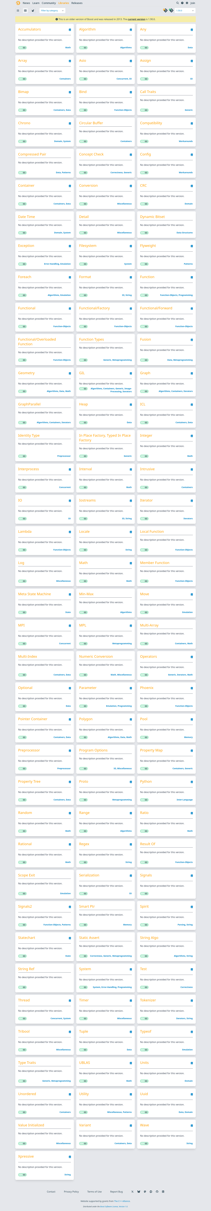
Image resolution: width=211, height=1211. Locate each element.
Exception (26, 245)
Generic (189, 110)
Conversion (88, 185)
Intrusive (147, 469)
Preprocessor (64, 456)
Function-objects (123, 110)
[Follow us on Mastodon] (145, 1191)
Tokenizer (148, 1000)
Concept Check (91, 154)
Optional (25, 687)
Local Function (152, 531)
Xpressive (26, 1156)
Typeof (145, 1031)
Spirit (144, 906)
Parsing (181, 924)
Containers (65, 78)
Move (144, 594)
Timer (84, 1000)
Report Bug (116, 1191)
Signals (146, 875)
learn (35, 3)
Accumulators (29, 29)
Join (192, 3)
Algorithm (87, 29)
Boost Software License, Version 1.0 (113, 1206)
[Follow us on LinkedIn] (163, 1191)
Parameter (88, 687)
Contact (51, 1191)
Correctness (116, 172)
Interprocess (28, 469)
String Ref (26, 968)
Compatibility (151, 123)
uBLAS (84, 1062)
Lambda (25, 531)
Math (68, 47)
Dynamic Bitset (152, 216)
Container (26, 185)
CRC (143, 185)
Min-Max (86, 594)
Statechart (26, 937)
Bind (83, 91)
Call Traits (148, 91)
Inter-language (185, 799)
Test (143, 968)
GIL (82, 373)
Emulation (65, 263)
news (26, 3)
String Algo (149, 937)
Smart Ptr (87, 906)
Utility (84, 1093)
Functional (26, 308)
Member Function (154, 562)
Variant (85, 1125)
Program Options (93, 750)
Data (190, 47)
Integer (146, 435)
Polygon (86, 719)
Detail (84, 216)
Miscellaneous (124, 203)
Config (145, 154)
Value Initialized (31, 1125)
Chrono (24, 123)
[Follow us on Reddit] (151, 1191)
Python (146, 781)
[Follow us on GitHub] (157, 1191)
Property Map (151, 750)
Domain (58, 141)
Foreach (24, 276)
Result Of (147, 844)
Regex (84, 844)
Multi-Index (27, 656)
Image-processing (121, 390)
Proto (83, 781)
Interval (85, 469)
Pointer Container (32, 719)
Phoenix (146, 687)
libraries (63, 3)
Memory (188, 737)
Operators (148, 656)
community (49, 3)
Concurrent (122, 78)
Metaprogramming (122, 359)
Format (85, 276)
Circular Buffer (91, 123)
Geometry (26, 373)
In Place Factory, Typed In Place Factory (105, 437)
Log (21, 562)
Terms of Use (94, 1191)
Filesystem (87, 245)
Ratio (144, 812)
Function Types (91, 339)
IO (130, 78)
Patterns (66, 172)
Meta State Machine (34, 594)
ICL (142, 404)
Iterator (146, 500)
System (67, 141)
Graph (145, 373)
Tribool (24, 1031)
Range (84, 812)
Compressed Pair (32, 154)
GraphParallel (29, 404)
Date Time (26, 216)
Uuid (144, 1093)
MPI (21, 625)
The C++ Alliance (122, 1201)
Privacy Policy (71, 1191)
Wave (144, 1125)
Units (144, 1062)
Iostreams (87, 500)
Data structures (185, 232)
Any (143, 29)
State (68, 612)
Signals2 (25, 906)
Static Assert (89, 937)
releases (76, 3)
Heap (83, 404)
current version (136, 19)
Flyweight (148, 245)
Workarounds (186, 141)
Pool (143, 719)
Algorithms (126, 47)
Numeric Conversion (96, 656)
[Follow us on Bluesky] (138, 1191)
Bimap (23, 91)
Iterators (127, 391)
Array (22, 60)
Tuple (83, 1031)
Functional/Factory (94, 308)
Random (25, 812)
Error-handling (51, 263)
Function (147, 276)
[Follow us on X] (132, 1191)
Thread (24, 1000)
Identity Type (29, 435)
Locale (84, 531)
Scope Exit (26, 875)
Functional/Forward (156, 308)
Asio (82, 60)
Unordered (27, 1093)
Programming (186, 295)
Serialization (89, 875)
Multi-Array (149, 625)
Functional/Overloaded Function (37, 341)
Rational (25, 844)
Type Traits (27, 1062)
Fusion (145, 339)
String (128, 295)
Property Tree (29, 781)
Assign (145, 60)
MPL (82, 625)
